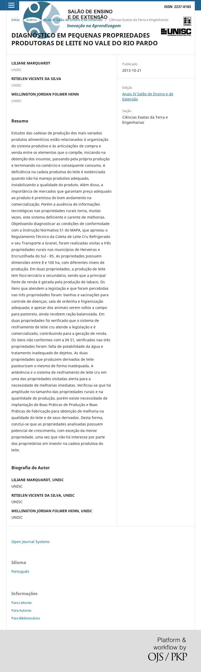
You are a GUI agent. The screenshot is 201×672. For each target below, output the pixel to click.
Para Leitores (21, 602)
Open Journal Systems (30, 541)
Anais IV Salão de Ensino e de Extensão (73, 19)
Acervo (31, 19)
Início (15, 19)
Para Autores (21, 610)
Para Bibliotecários (25, 618)
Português (20, 571)
